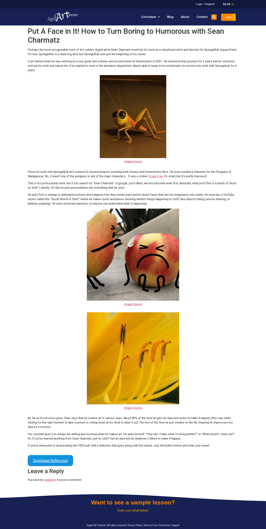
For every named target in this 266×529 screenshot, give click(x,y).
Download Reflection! (50, 460)
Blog (170, 17)
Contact (202, 17)
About (185, 17)
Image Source (133, 161)
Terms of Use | (150, 525)
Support (175, 525)
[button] (214, 17)
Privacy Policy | (135, 525)
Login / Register (205, 4)
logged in (50, 480)
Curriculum (150, 17)
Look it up (156, 176)
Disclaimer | (164, 525)
